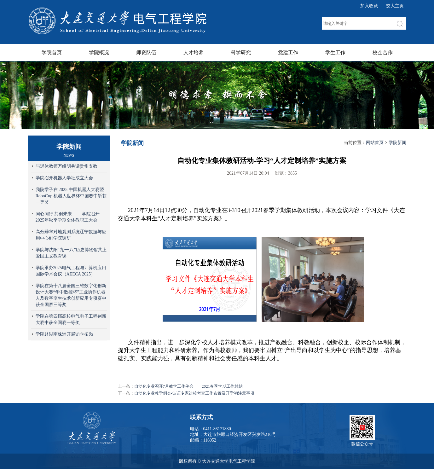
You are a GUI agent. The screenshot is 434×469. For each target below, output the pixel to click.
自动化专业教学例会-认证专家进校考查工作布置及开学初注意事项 (194, 393)
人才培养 (193, 52)
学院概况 (99, 52)
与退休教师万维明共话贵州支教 (66, 166)
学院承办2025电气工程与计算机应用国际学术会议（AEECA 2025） (71, 270)
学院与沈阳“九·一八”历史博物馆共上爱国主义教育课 (71, 252)
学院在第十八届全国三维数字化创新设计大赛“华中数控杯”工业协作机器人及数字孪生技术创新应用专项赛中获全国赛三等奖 (71, 295)
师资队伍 (146, 52)
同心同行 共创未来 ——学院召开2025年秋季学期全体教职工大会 (68, 217)
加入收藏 (369, 5)
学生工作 (335, 52)
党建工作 (288, 52)
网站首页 (375, 142)
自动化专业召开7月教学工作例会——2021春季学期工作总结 (188, 386)
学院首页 (52, 52)
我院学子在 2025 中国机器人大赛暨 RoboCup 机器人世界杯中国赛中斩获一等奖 (71, 196)
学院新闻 (132, 143)
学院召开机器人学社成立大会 (64, 178)
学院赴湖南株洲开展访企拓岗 (64, 334)
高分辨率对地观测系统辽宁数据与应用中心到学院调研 (71, 234)
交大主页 (395, 5)
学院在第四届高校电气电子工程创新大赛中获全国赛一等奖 (71, 319)
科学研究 (241, 52)
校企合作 (383, 52)
